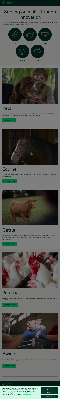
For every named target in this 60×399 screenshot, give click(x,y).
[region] (30, 392)
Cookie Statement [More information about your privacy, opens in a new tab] (26, 394)
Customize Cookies (50, 396)
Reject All (49, 392)
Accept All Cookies (49, 389)
